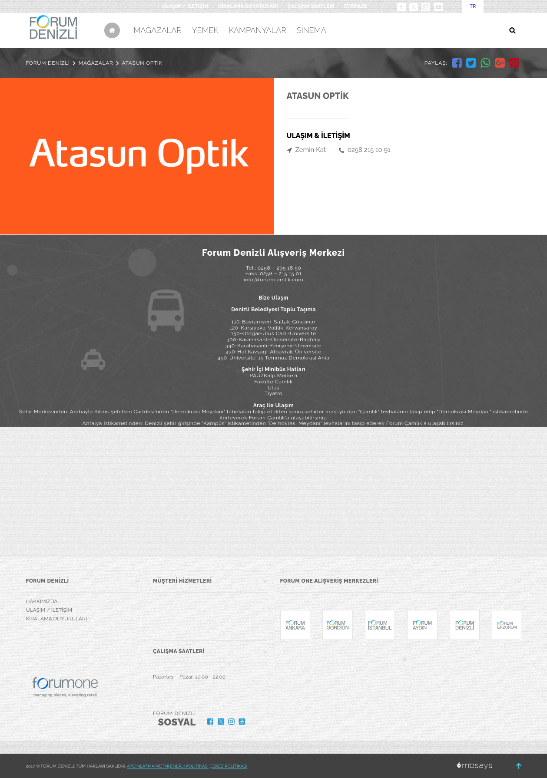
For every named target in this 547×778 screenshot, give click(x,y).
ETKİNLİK (355, 6)
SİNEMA (311, 30)
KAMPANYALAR (257, 30)
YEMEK (205, 30)
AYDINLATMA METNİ (148, 766)
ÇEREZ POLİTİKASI (229, 766)
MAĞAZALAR (158, 30)
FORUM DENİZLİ (48, 63)
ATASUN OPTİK (142, 63)
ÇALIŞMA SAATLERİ (311, 6)
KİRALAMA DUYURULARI (248, 6)
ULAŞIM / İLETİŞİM (185, 6)
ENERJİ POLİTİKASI (189, 766)
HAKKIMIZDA (42, 601)
